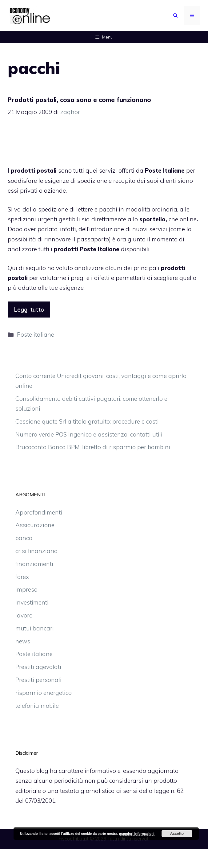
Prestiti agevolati (38, 667)
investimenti (32, 602)
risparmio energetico (43, 692)
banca (24, 538)
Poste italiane (35, 334)
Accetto (177, 833)
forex (22, 576)
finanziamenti (34, 564)
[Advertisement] (104, 144)
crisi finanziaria (36, 551)
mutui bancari (34, 628)
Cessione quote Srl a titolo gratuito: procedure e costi (87, 421)
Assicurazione (34, 525)
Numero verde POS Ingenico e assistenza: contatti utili (88, 434)
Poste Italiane (165, 170)
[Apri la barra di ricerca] (175, 15)
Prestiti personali (38, 679)
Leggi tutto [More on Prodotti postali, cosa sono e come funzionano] (29, 309)
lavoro (24, 615)
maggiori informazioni (136, 833)
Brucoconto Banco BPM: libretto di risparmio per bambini (92, 447)
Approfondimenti (38, 512)
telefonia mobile (37, 705)
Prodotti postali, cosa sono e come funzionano (79, 100)
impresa (26, 589)
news (22, 641)
